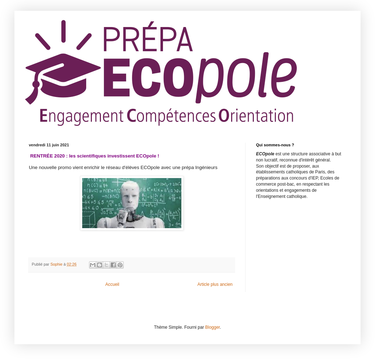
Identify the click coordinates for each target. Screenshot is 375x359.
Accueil (112, 284)
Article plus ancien (215, 284)
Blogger (212, 327)
